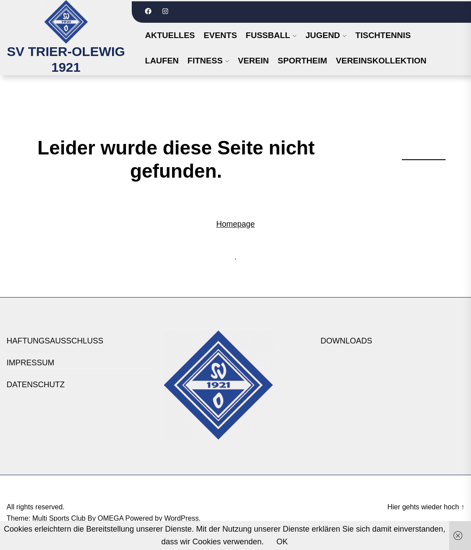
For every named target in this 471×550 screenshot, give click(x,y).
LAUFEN (162, 60)
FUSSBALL (268, 35)
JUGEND (323, 35)
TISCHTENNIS (383, 35)
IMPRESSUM (30, 362)
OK (282, 541)
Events (220, 35)
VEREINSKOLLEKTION (381, 60)
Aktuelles (170, 35)
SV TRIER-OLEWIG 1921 (66, 59)
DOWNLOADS (346, 340)
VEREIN (253, 60)
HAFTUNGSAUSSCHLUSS (55, 340)
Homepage (235, 224)
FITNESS (204, 60)
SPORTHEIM (302, 60)
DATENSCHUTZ (36, 384)
